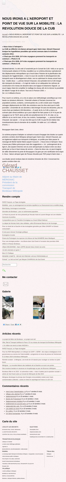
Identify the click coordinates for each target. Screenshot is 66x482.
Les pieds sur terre (12, 409)
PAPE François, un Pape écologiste (13, 202)
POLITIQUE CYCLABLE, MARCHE (11, 458)
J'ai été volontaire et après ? (11, 250)
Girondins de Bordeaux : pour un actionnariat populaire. (20, 211)
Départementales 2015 (35, 431)
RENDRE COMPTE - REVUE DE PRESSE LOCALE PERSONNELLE (25, 256)
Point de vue (50, 456)
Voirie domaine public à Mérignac (10, 456)
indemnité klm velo (13, 406)
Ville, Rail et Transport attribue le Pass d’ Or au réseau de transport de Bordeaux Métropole (31, 342)
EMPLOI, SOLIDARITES (8, 475)
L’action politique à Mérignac (9, 471)
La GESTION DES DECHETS (9, 431)
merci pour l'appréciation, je (16, 391)
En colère (9, 411)
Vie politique (6, 468)
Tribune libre (50, 451)
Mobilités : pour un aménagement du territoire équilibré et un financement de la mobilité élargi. (32, 205)
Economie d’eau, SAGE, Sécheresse (11, 429)
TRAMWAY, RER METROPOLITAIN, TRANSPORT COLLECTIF (18, 463)
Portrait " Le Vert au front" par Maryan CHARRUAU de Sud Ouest (23, 259)
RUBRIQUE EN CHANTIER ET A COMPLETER (41, 436)
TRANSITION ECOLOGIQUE (11, 439)
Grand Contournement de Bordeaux (11, 461)
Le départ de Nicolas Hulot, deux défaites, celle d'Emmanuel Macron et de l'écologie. (29, 223)
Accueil (4, 34)
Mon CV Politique (8, 253)
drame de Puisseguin (13, 399)
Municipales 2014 (34, 429)
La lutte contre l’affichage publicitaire (11, 444)
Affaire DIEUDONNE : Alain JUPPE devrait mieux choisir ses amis (23, 247)
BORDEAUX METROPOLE (9, 473)
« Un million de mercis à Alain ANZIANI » (15, 345)
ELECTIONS (34, 427)
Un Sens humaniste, (13, 413)
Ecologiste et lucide (8, 235)
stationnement (11, 396)
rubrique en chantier (7, 441)
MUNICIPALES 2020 (35, 434)
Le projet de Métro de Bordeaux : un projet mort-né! (19, 339)
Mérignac (49, 454)
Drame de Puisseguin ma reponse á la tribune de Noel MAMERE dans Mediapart (28, 238)
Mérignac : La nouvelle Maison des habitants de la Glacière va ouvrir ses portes (28, 365)
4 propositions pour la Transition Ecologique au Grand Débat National (24, 220)
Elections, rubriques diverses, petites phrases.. (13, 478)
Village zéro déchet (13, 394)
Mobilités (5, 451)
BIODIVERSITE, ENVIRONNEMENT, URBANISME (14, 449)
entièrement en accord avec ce (17, 404)
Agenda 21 (5, 446)
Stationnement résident (14, 401)
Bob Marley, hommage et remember (14, 208)
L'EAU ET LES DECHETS (10, 427)
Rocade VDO (5, 466)
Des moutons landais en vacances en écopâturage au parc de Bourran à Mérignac (29, 368)
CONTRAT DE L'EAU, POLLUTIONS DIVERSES (14, 434)
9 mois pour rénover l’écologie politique (15, 232)
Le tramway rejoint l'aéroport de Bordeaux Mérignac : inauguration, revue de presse (22, 454)
